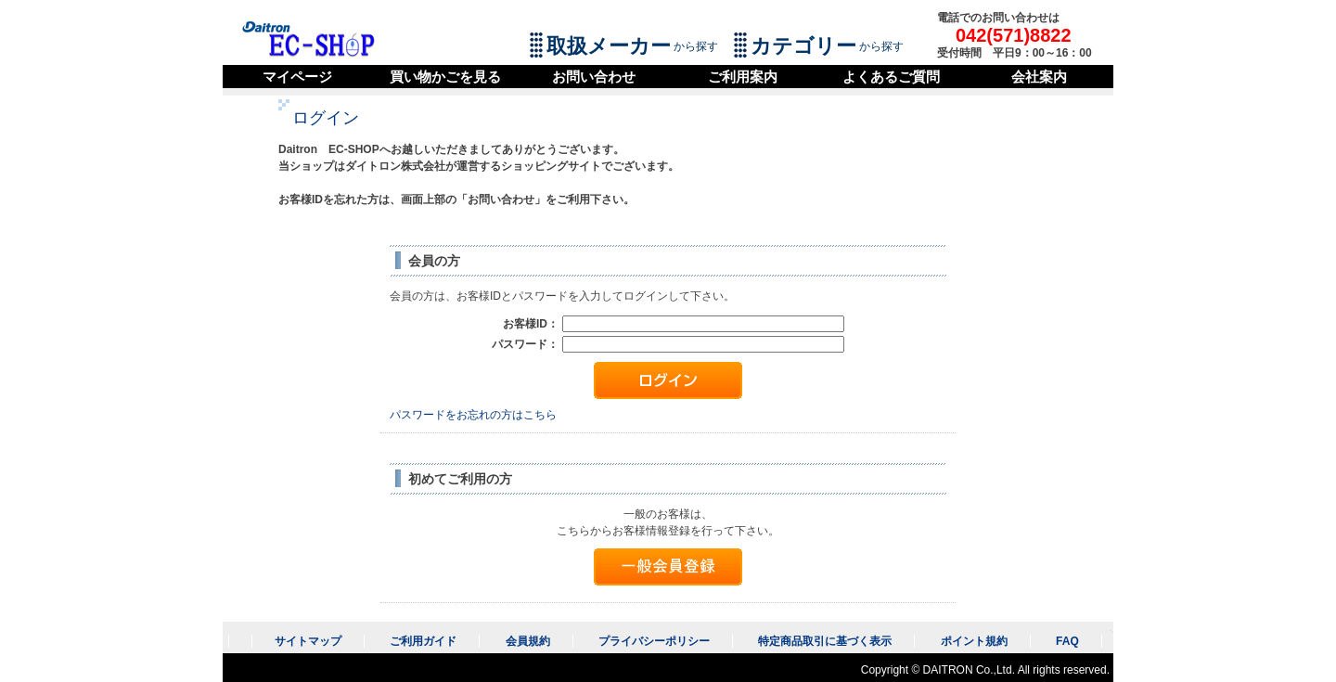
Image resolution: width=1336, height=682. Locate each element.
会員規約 (528, 641)
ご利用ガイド (423, 641)
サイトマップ (308, 641)
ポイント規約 (974, 641)
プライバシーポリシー (654, 641)
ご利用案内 (742, 76)
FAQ (1067, 641)
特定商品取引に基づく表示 (825, 641)
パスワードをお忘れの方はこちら (473, 414)
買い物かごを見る (445, 76)
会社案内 (1039, 76)
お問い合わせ (594, 76)
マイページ (297, 76)
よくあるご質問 (891, 76)
